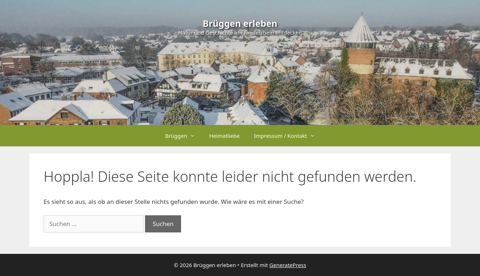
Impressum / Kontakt (288, 135)
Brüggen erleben (240, 23)
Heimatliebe (224, 135)
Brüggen (183, 135)
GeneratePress (287, 265)
